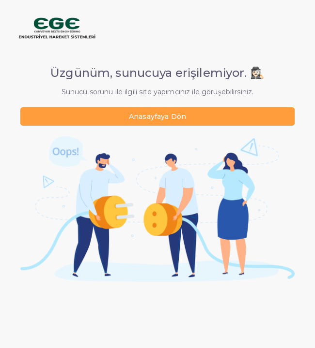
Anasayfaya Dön (157, 116)
